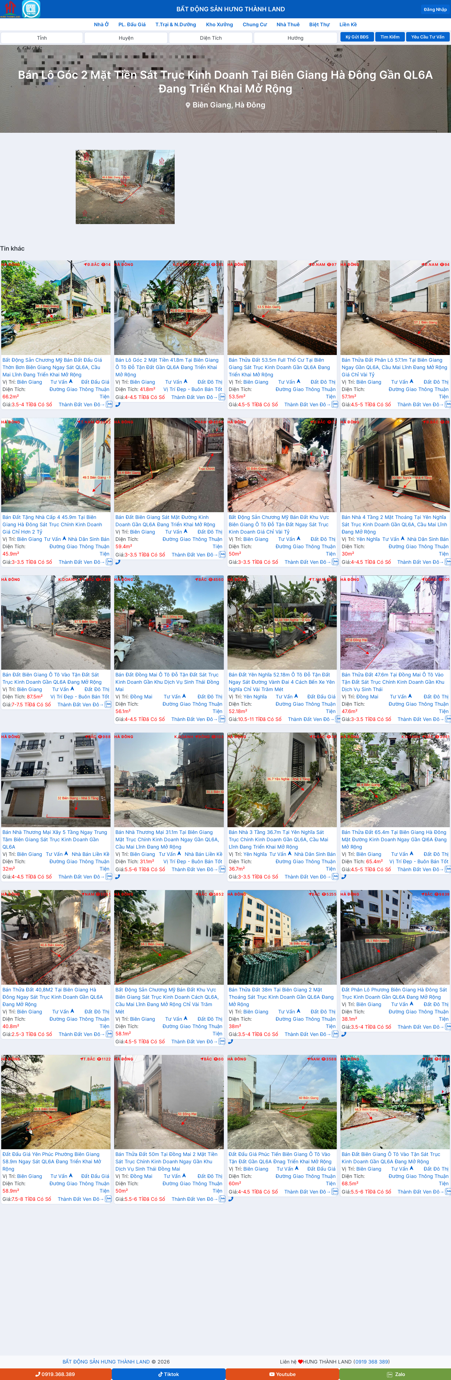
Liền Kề (348, 24)
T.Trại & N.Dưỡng (175, 24)
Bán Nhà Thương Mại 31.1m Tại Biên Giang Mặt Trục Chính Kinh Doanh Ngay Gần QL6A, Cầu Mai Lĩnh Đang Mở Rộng (167, 839)
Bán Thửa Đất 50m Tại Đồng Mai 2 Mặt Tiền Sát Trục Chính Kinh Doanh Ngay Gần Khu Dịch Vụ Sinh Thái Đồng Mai (166, 1161)
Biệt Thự (319, 24)
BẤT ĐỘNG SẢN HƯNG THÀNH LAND (106, 1362)
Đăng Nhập (435, 9)
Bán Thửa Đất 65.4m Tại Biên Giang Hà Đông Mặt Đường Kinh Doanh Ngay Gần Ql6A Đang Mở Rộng (394, 839)
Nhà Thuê (288, 24)
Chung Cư (255, 24)
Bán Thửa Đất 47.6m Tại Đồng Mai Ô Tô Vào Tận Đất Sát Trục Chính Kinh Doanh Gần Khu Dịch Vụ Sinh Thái (393, 682)
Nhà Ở (101, 24)
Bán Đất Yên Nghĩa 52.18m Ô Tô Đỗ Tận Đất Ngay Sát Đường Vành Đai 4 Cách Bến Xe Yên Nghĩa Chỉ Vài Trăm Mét (282, 682)
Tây (427, 1059)
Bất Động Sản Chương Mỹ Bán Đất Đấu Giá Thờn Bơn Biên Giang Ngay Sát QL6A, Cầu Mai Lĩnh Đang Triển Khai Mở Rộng (52, 367)
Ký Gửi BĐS (357, 36)
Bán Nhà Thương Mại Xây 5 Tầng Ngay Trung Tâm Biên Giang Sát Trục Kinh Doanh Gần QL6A (54, 839)
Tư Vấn (61, 382)
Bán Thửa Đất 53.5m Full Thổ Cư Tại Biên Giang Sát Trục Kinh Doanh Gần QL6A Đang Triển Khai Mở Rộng (279, 367)
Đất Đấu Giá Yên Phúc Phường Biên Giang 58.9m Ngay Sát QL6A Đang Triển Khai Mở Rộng (51, 1161)
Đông (429, 579)
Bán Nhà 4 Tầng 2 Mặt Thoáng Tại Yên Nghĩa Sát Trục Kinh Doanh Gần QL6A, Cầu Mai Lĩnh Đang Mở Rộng (394, 524)
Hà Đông (10, 264)
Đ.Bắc (92, 264)
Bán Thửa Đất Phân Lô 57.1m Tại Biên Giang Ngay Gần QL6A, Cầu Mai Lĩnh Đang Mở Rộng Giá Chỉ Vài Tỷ (394, 367)
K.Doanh (182, 264)
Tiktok (168, 1374)
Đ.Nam (317, 264)
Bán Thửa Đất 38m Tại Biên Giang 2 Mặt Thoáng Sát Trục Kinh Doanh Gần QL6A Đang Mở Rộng (281, 997)
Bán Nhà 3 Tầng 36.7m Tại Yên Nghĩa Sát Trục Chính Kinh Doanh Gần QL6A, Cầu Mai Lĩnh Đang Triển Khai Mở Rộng (279, 839)
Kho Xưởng (219, 24)
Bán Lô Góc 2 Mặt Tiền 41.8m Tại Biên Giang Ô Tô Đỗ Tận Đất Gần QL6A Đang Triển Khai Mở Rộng (167, 367)
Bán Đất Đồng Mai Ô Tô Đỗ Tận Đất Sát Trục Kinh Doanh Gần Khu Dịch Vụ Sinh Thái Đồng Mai (167, 682)
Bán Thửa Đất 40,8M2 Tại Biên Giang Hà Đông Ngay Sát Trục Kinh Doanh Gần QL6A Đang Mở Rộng (52, 997)
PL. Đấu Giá (132, 24)
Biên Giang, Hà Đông (229, 104)
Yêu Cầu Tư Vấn (428, 36)
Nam (200, 422)
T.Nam (201, 264)
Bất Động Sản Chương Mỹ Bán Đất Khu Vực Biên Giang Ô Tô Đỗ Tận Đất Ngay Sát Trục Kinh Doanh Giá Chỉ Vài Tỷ (279, 524)
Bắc (201, 579)
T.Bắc (87, 579)
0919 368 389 (371, 1362)
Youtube (282, 1374)
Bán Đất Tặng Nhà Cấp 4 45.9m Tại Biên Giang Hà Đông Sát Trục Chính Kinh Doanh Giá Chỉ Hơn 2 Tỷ (52, 524)
